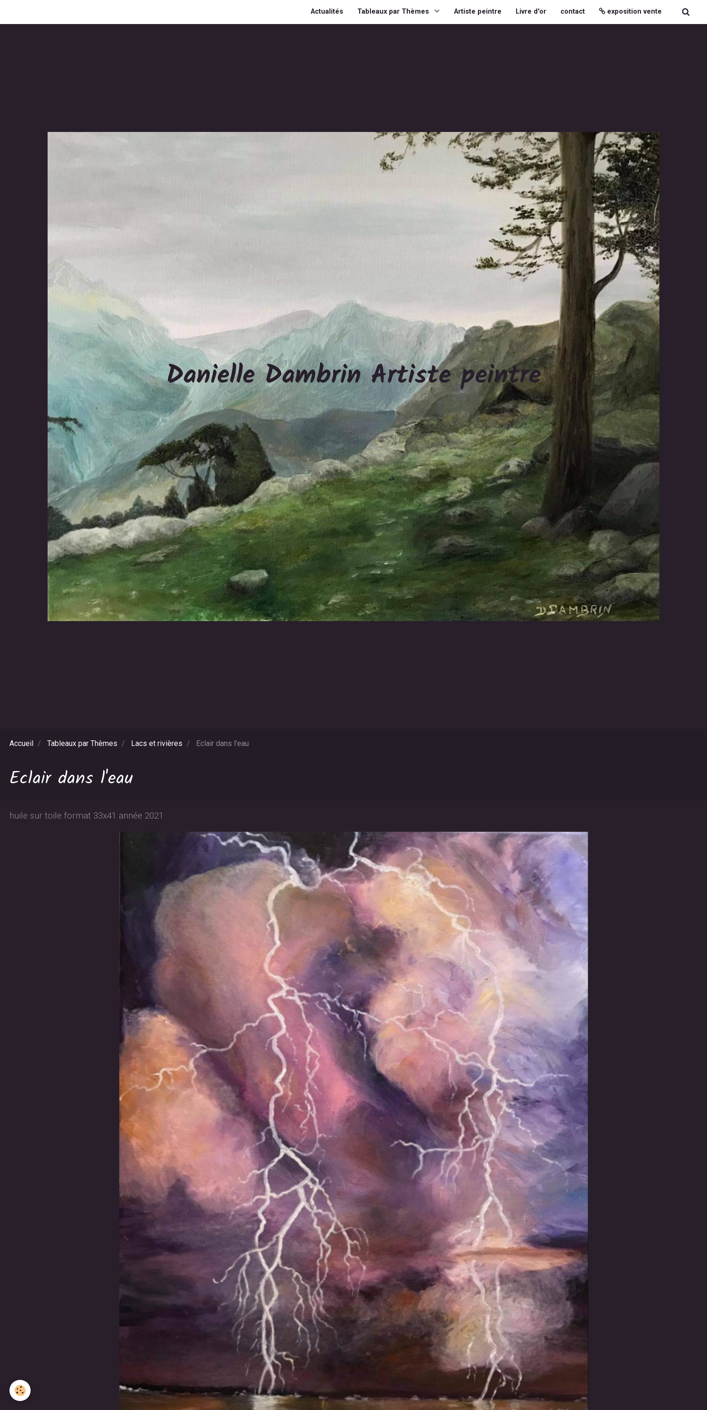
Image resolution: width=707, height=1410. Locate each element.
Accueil (21, 743)
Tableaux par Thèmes (394, 12)
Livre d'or (531, 12)
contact (572, 12)
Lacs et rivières (156, 743)
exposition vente (630, 12)
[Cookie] (20, 1390)
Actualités (327, 12)
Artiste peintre (477, 12)
